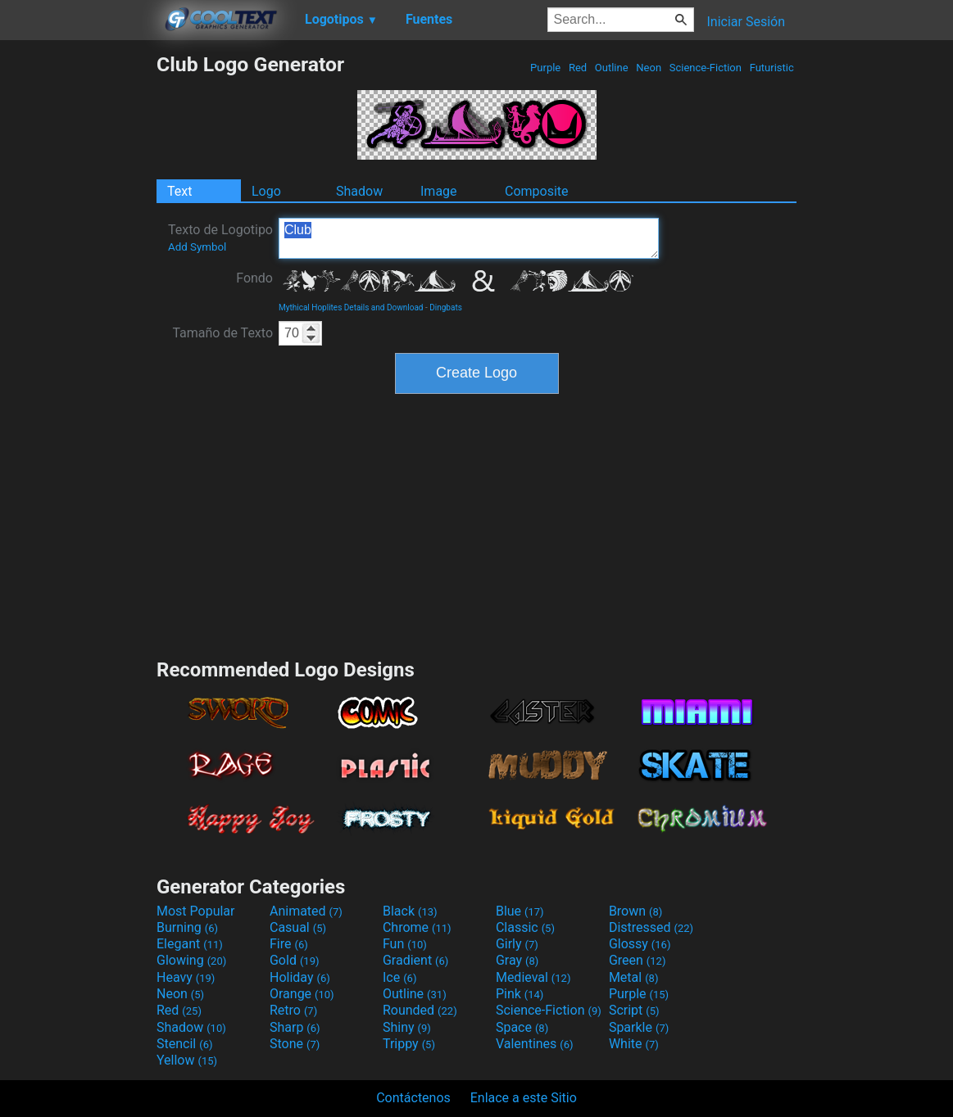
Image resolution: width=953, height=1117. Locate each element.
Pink (520, 994)
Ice (399, 977)
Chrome (417, 927)
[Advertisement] (77, 298)
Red (578, 67)
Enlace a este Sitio (523, 1098)
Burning (187, 927)
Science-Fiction (706, 67)
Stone (295, 1043)
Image (438, 191)
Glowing (191, 960)
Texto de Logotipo (220, 237)
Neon (648, 67)
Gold (295, 960)
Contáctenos (413, 1098)
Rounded (420, 1010)
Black (410, 911)
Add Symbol (197, 247)
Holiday (300, 977)
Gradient (415, 960)
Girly (517, 944)
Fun (405, 944)
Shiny (407, 1027)
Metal (634, 977)
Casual (298, 927)
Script (634, 1010)
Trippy (409, 1043)
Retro (293, 1010)
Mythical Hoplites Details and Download (351, 307)
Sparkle (639, 1027)
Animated (306, 911)
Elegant (190, 944)
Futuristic (771, 67)
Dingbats (445, 307)
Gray (517, 960)
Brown (635, 911)
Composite (537, 191)
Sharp (295, 1027)
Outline (611, 67)
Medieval (533, 977)
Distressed (651, 927)
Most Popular (196, 911)
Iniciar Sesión (745, 21)
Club (469, 238)
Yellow (187, 1060)
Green (637, 960)
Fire (289, 944)
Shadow (359, 191)
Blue (520, 911)
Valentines (535, 1043)
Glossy (640, 944)
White (634, 1043)
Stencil (184, 1043)
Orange (302, 994)
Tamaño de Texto (222, 333)
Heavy (186, 977)
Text (179, 191)
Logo (266, 191)
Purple (546, 67)
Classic (525, 927)
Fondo (254, 278)
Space (522, 1027)
